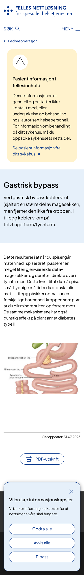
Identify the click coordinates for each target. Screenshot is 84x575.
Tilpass (42, 556)
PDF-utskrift (47, 458)
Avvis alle (42, 542)
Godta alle (42, 528)
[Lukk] (71, 491)
